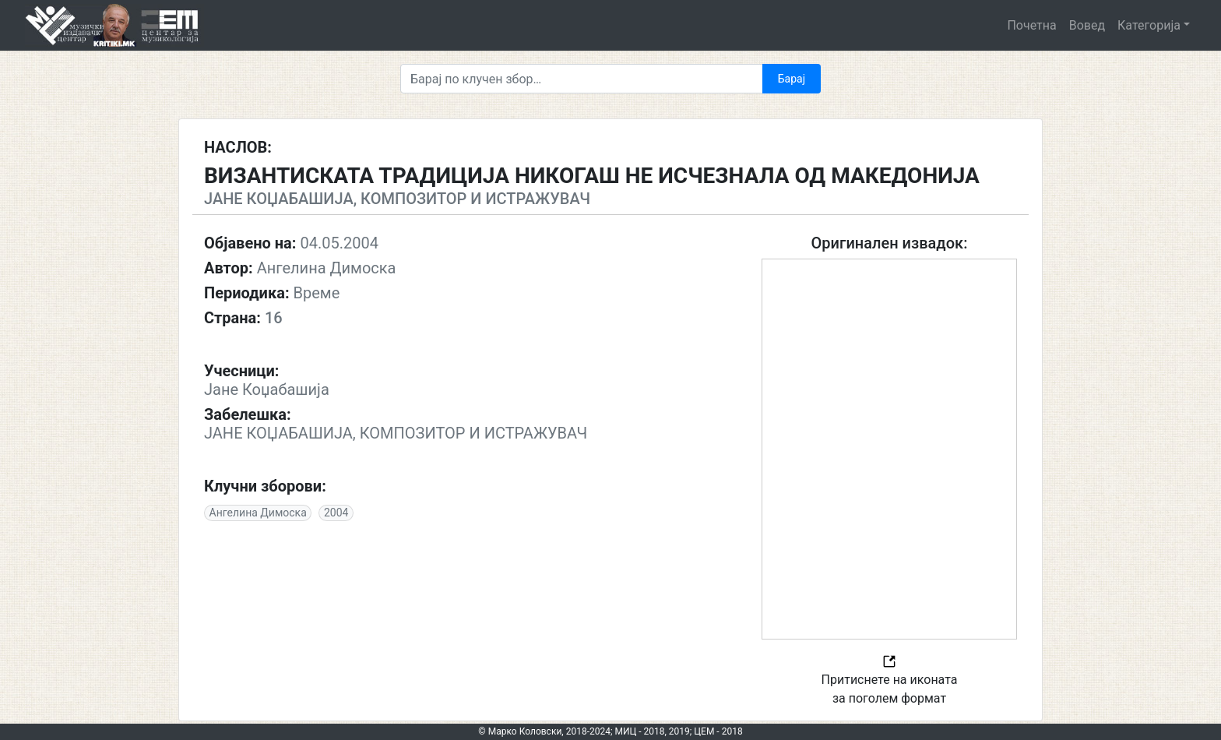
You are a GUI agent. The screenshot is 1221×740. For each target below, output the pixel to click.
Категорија (1149, 25)
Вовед (1087, 25)
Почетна (1031, 25)
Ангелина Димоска (258, 512)
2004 (336, 512)
